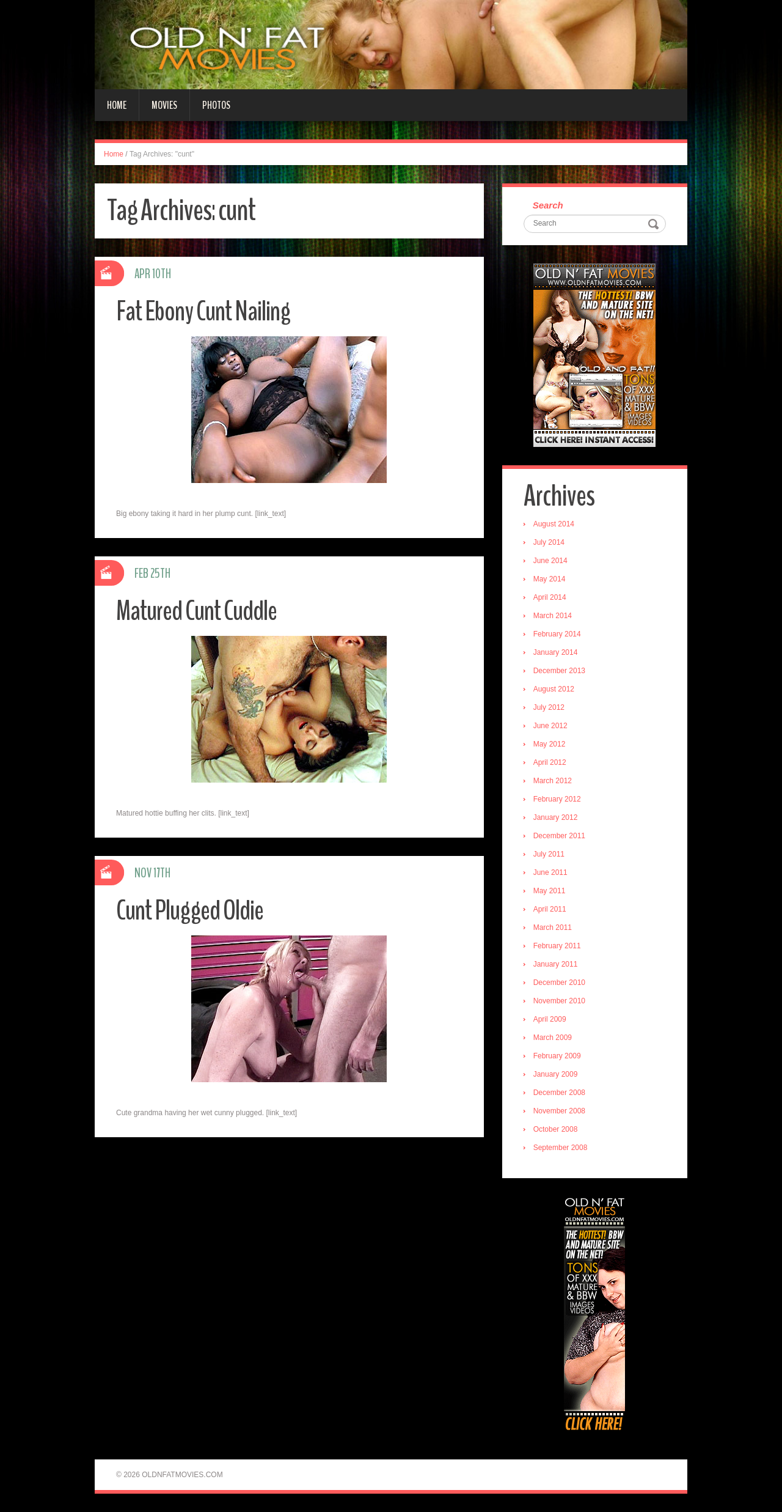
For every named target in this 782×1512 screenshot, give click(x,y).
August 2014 (553, 524)
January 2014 (555, 652)
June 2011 (550, 872)
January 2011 (555, 964)
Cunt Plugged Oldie (189, 910)
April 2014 (549, 597)
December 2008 (559, 1092)
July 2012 (549, 707)
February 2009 (557, 1056)
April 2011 (549, 909)
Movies (164, 105)
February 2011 (557, 946)
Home (116, 105)
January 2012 (555, 817)
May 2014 (549, 579)
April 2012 (549, 762)
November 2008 (559, 1111)
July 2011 (549, 854)
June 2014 (550, 560)
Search (548, 205)
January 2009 (555, 1074)
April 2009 (549, 1019)
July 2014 (549, 542)
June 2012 (550, 725)
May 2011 (549, 891)
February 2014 (557, 634)
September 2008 (560, 1147)
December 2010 (559, 982)
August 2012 (553, 689)
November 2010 (559, 1001)
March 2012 (552, 780)
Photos (216, 105)
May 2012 (549, 744)
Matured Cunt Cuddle (196, 611)
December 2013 (559, 670)
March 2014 (552, 615)
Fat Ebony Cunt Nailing (203, 311)
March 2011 (552, 927)
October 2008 (555, 1129)
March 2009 (552, 1037)
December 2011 (559, 836)
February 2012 (557, 799)
